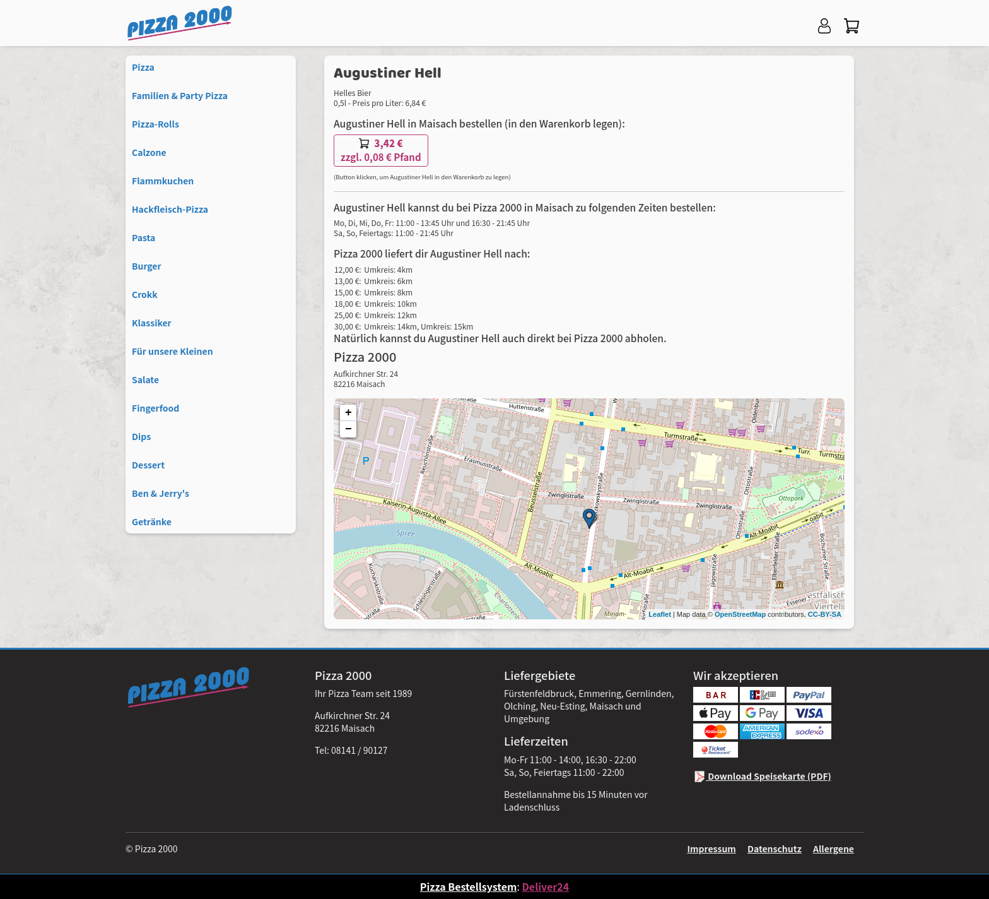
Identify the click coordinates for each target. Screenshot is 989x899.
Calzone (149, 152)
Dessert (148, 464)
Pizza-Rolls (155, 123)
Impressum (711, 848)
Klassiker (152, 322)
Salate (145, 379)
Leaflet (659, 614)
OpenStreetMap (740, 614)
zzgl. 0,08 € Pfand (381, 150)
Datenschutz (774, 848)
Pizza (143, 67)
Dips (141, 436)
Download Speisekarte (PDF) (762, 776)
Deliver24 (545, 886)
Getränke (152, 521)
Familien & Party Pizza (180, 95)
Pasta (143, 237)
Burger (146, 265)
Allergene (833, 848)
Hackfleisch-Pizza (170, 209)
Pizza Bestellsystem (468, 886)
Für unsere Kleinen (172, 351)
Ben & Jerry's (160, 493)
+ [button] (348, 412)
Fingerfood (155, 408)
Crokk (145, 294)
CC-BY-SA (824, 614)
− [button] (348, 429)
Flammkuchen (163, 180)
